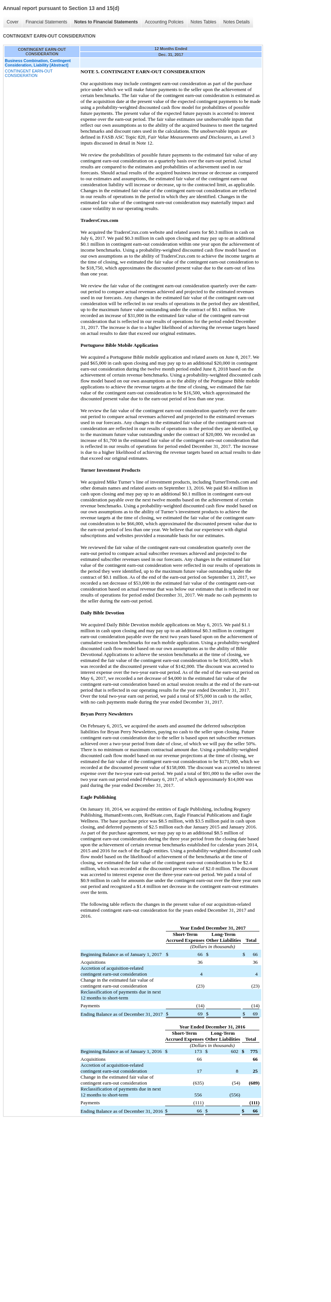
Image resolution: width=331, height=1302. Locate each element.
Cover (13, 22)
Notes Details (236, 22)
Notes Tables (203, 22)
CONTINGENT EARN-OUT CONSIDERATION (29, 73)
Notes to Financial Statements (106, 22)
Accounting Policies (164, 22)
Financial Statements (46, 22)
